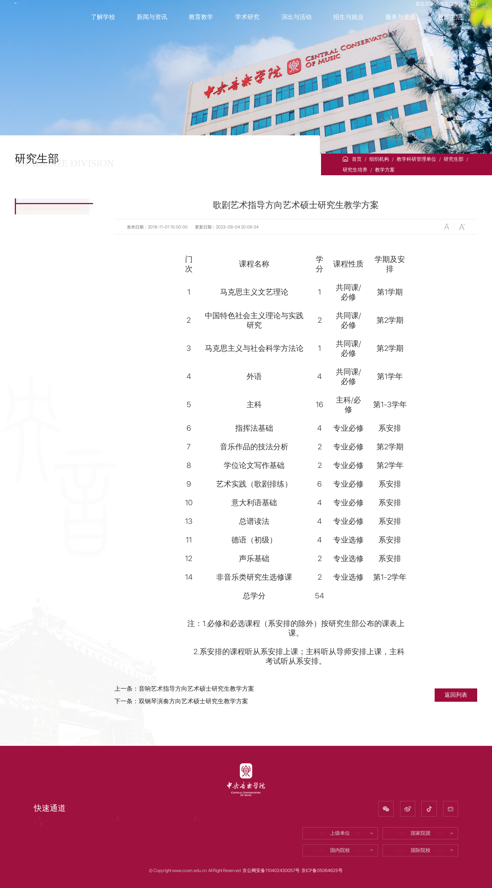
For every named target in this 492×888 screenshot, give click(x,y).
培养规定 (36, 297)
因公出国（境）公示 (59, 846)
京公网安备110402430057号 (271, 871)
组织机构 (379, 159)
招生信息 (38, 253)
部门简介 (38, 231)
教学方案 (385, 170)
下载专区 (38, 333)
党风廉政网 (49, 825)
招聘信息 (125, 825)
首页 (357, 159)
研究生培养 (355, 170)
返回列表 (456, 694)
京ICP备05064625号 (322, 871)
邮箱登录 (404, 10)
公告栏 (35, 208)
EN (460, 10)
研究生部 (454, 159)
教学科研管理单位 (416, 159)
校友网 (201, 825)
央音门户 (436, 10)
